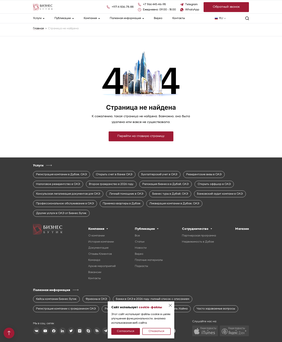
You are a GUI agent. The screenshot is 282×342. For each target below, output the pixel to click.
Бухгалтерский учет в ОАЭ (159, 174)
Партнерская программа (199, 235)
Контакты (178, 18)
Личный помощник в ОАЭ (126, 194)
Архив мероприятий (102, 266)
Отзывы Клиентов (100, 254)
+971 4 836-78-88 (123, 7)
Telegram (191, 4)
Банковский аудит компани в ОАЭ (220, 194)
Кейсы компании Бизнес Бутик (56, 299)
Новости (141, 248)
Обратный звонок (226, 6)
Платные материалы (149, 260)
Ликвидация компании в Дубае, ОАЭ (174, 203)
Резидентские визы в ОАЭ (204, 174)
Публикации (64, 18)
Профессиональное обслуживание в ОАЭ (65, 203)
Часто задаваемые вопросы (216, 309)
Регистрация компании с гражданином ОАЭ (66, 309)
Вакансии (94, 272)
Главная (38, 28)
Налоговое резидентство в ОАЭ (58, 184)
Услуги (38, 18)
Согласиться (125, 331)
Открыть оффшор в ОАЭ (214, 184)
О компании (96, 235)
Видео (158, 18)
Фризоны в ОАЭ (96, 299)
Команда (94, 260)
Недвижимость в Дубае (198, 242)
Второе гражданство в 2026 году (111, 184)
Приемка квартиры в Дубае (121, 203)
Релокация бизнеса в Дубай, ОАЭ (165, 184)
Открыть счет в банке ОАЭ (114, 174)
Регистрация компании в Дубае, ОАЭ (61, 174)
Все (137, 235)
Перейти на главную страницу (141, 136)
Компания (92, 18)
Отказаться (156, 331)
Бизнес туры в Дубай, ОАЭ (170, 194)
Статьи (139, 242)
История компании (101, 242)
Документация (98, 248)
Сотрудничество (197, 229)
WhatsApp (192, 9)
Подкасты (141, 266)
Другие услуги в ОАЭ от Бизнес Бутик (61, 213)
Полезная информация (127, 18)
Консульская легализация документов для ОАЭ (68, 194)
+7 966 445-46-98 (154, 4)
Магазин (242, 229)
